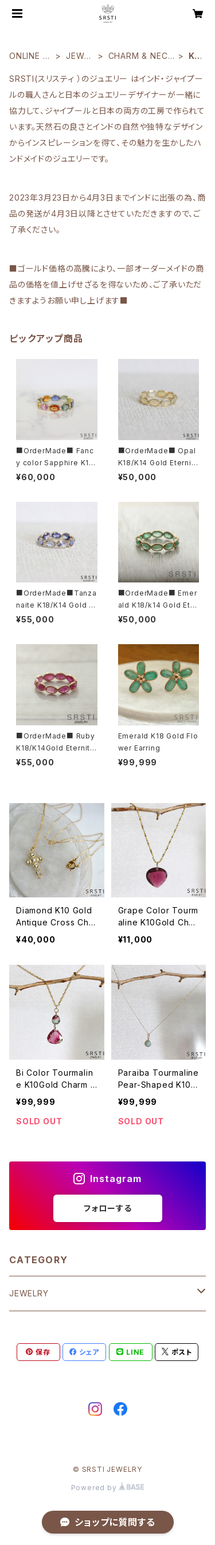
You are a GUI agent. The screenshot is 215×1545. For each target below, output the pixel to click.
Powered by (107, 1487)
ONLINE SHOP (28, 56)
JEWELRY (80, 56)
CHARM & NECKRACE (141, 56)
